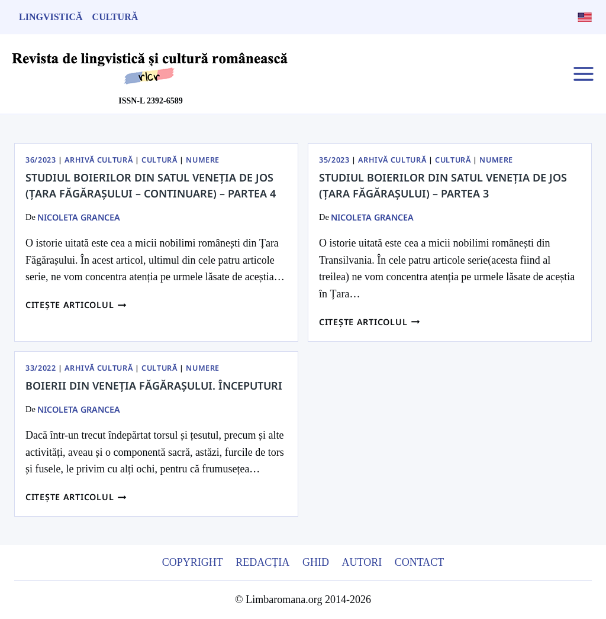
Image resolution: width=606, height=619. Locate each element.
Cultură (115, 17)
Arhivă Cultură (99, 160)
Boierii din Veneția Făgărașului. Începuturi (153, 385)
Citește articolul (76, 304)
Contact (419, 562)
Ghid (315, 562)
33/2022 (40, 368)
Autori (361, 562)
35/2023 (334, 160)
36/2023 (40, 160)
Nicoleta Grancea (78, 217)
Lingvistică (51, 17)
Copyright (192, 562)
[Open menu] (583, 74)
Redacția (262, 562)
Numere (203, 160)
